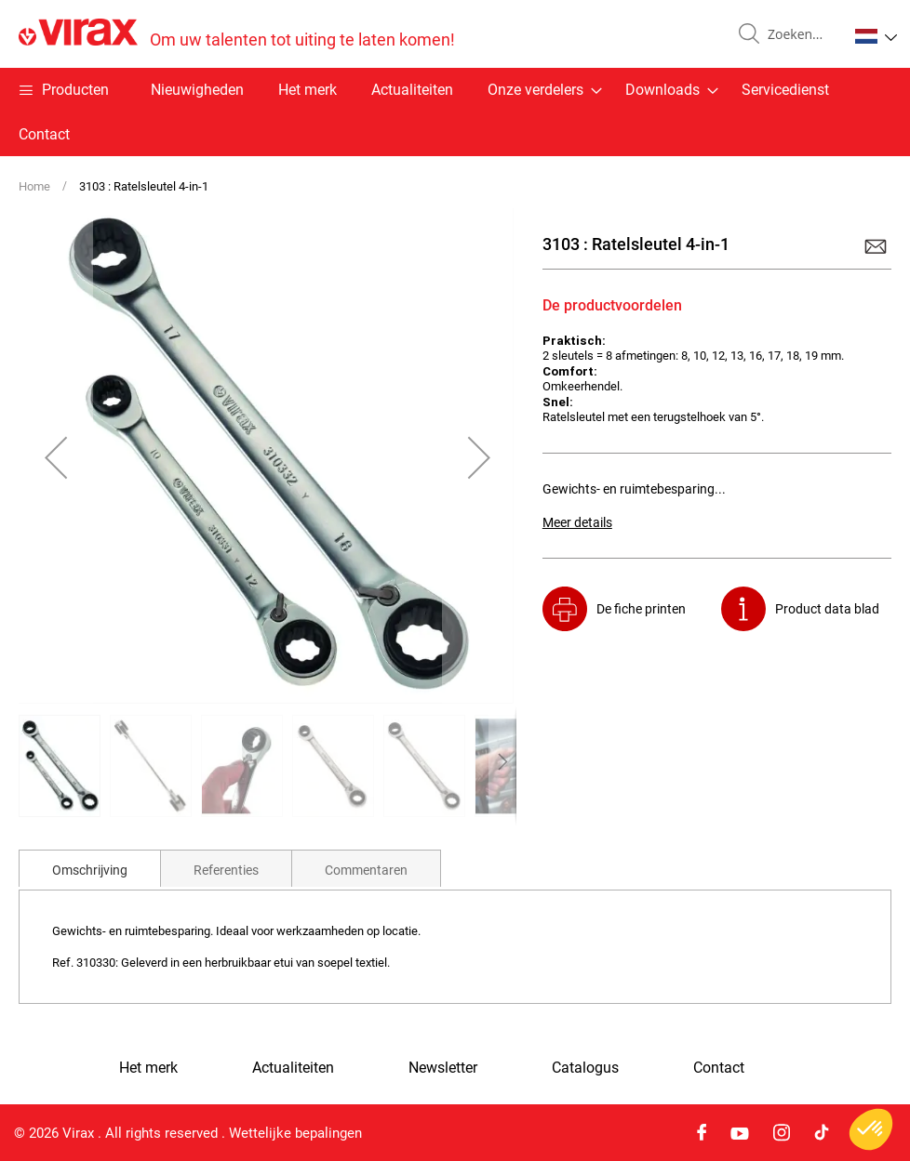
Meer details (577, 522)
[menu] (455, 112)
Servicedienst (785, 90)
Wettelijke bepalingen (295, 1133)
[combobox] (800, 34)
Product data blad (827, 608)
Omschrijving (89, 870)
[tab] (90, 868)
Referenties (226, 870)
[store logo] (237, 34)
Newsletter (442, 1068)
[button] (876, 36)
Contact (44, 134)
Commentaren (366, 870)
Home (34, 186)
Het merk (307, 90)
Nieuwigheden (197, 90)
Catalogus (585, 1068)
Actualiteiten (412, 90)
